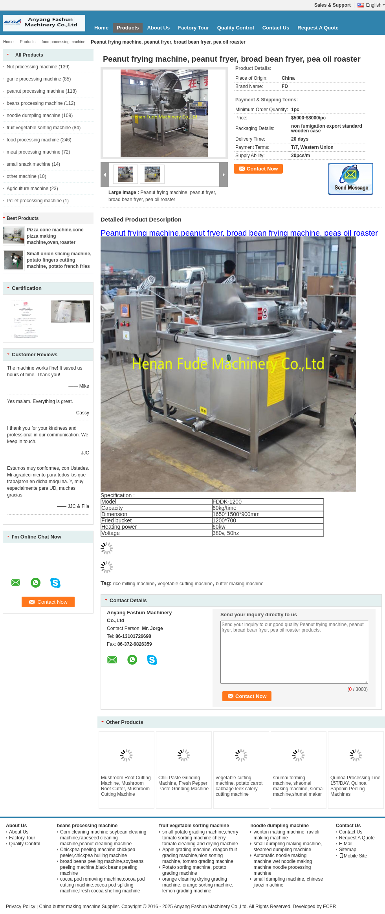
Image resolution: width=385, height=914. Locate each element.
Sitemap (347, 849)
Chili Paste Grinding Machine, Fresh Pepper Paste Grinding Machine (183, 783)
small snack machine (28, 164)
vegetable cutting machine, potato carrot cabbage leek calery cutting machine (239, 786)
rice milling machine (133, 583)
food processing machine (63, 42)
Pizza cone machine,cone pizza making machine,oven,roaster (55, 236)
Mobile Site (353, 856)
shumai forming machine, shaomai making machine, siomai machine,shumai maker (298, 786)
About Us (158, 28)
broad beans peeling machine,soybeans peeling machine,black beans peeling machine (101, 867)
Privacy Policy (20, 906)
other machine (22, 176)
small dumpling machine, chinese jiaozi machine (288, 882)
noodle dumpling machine (33, 115)
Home (101, 28)
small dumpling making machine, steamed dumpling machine (287, 846)
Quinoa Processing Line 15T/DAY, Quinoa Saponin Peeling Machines (355, 786)
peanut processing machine (35, 91)
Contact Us (276, 28)
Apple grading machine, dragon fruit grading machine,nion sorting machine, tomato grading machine (199, 855)
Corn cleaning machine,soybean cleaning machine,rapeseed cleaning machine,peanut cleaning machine (103, 837)
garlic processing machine (34, 79)
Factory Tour (193, 28)
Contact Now (262, 169)
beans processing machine (35, 103)
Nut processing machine (32, 67)
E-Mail (345, 843)
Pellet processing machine (34, 200)
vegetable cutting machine (185, 583)
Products (128, 28)
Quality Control (235, 28)
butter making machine (239, 583)
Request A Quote (318, 28)
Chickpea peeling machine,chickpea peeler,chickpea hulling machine (97, 852)
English (375, 5)
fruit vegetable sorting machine (39, 127)
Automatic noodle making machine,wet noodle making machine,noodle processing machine (282, 864)
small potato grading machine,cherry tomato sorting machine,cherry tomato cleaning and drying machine (200, 837)
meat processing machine (33, 152)
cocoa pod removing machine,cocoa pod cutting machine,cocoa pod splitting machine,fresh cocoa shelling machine (102, 885)
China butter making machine (69, 906)
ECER (329, 906)
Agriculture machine (27, 188)
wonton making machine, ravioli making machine (286, 835)
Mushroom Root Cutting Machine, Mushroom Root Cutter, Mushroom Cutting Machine (126, 786)
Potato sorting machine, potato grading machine (194, 870)
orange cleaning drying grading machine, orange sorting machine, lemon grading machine (197, 885)
